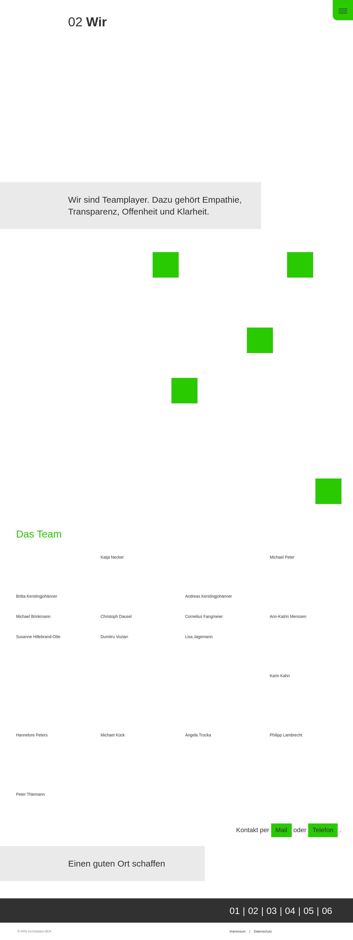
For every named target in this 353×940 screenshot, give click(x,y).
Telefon (323, 830)
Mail (281, 830)
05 (309, 911)
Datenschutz (263, 931)
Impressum (237, 931)
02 (253, 911)
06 (327, 911)
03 (272, 911)
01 (235, 911)
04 (290, 911)
